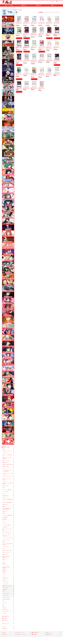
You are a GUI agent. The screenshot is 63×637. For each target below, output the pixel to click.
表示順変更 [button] (40, 12)
